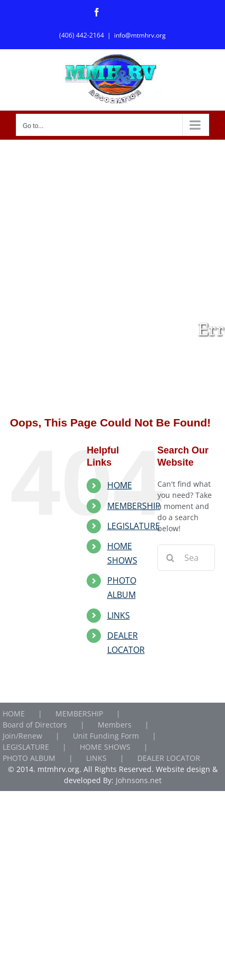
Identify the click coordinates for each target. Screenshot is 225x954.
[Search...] (186, 557)
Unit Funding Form (106, 736)
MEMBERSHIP (134, 506)
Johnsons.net (139, 780)
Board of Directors (35, 725)
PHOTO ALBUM (29, 758)
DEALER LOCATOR (168, 758)
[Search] (170, 557)
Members (115, 725)
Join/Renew (22, 736)
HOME (119, 485)
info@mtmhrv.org (140, 35)
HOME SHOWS (105, 747)
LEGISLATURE (133, 526)
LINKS (118, 615)
